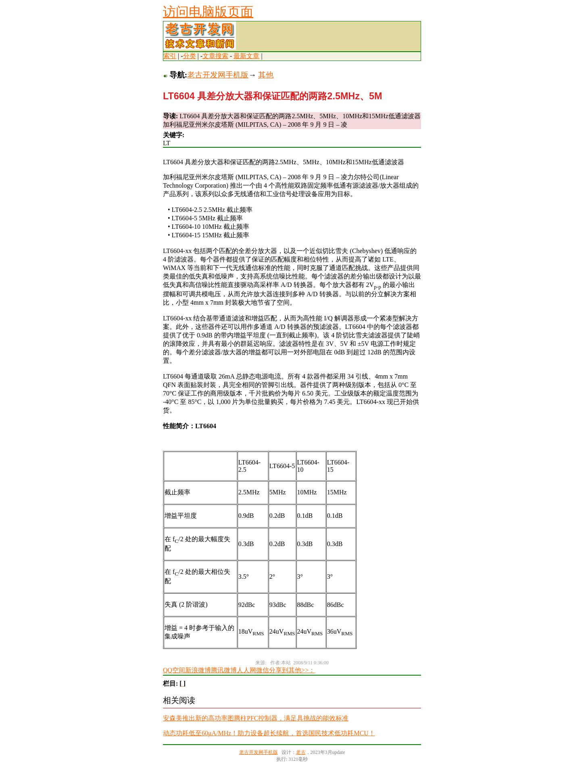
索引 (169, 55)
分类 (189, 55)
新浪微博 (198, 670)
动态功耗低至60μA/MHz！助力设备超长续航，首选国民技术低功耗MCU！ (269, 733)
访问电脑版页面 (208, 11)
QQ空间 (174, 670)
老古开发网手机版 (217, 75)
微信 (262, 670)
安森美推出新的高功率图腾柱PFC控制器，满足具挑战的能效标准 (255, 718)
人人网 (246, 670)
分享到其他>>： (292, 670)
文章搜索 (215, 55)
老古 (301, 752)
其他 (265, 75)
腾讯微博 (224, 670)
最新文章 (246, 55)
